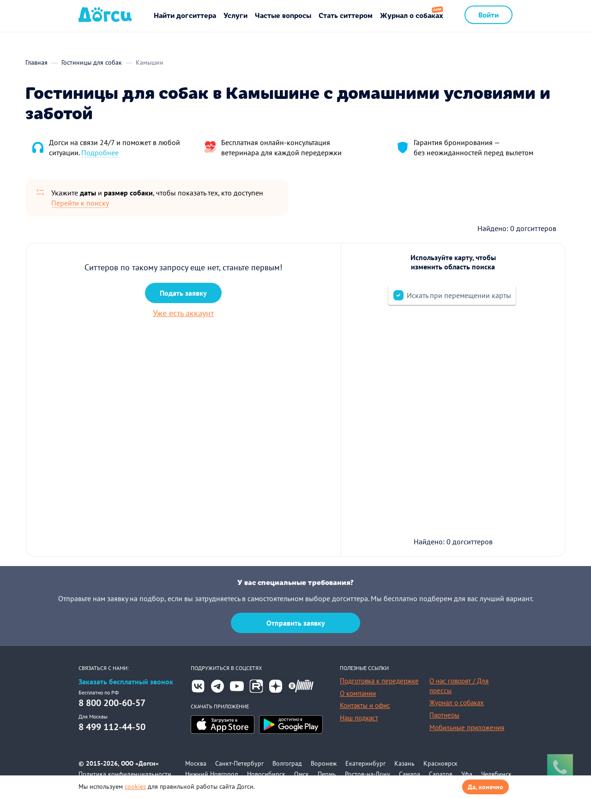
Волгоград (287, 763)
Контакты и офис (365, 705)
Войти (488, 14)
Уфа (466, 774)
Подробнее (100, 152)
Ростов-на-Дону (367, 774)
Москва (195, 763)
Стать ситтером (346, 15)
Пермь (327, 774)
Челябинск (496, 774)
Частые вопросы (283, 15)
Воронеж (324, 763)
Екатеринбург (365, 763)
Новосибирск (266, 774)
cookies (135, 786)
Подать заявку (183, 293)
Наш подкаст (359, 717)
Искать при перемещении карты (459, 295)
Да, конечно (485, 787)
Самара (409, 774)
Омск (301, 774)
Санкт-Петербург (239, 763)
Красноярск (440, 763)
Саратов (440, 774)
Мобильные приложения (466, 727)
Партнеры (444, 715)
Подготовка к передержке (379, 680)
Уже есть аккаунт (183, 313)
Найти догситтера (185, 15)
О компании (358, 693)
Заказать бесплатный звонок (125, 681)
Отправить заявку (295, 622)
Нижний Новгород (211, 774)
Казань (404, 763)
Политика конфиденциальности (124, 774)
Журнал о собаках (411, 15)
